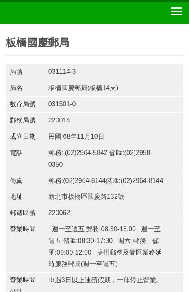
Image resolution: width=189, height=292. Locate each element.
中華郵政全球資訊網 (51, 13)
